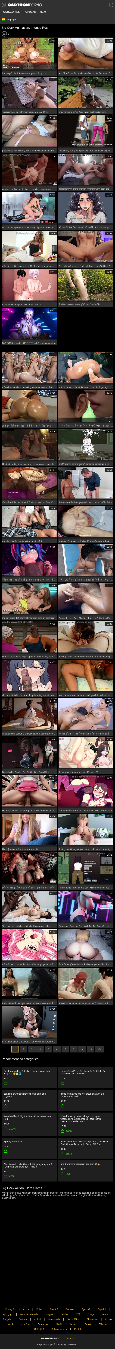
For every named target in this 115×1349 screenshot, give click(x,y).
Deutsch (23, 1309)
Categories (11, 11)
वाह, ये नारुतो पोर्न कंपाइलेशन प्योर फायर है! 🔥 (80, 1162)
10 (90, 1049)
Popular (30, 11)
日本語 (59, 1313)
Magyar (49, 1304)
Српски (108, 1309)
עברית (26, 1299)
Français (7, 1309)
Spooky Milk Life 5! (13, 1140)
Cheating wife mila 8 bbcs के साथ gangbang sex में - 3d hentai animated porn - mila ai (28, 1164)
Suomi (105, 1304)
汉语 (78, 1304)
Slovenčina (92, 1309)
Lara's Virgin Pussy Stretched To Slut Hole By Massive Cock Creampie (83, 1072)
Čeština (64, 1304)
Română (54, 1299)
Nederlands (54, 1309)
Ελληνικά (103, 1313)
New (43, 11)
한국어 (37, 1309)
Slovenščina (73, 1309)
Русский (86, 1299)
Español (102, 1299)
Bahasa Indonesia (29, 1304)
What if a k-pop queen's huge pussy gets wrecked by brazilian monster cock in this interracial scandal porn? (81, 1118)
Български (43, 1313)
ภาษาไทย (25, 1313)
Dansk (88, 1313)
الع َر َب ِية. (8, 1304)
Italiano (73, 1313)
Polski (39, 1299)
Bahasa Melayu (59, 1318)
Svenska (70, 1299)
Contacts (69, 1333)
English (77, 1318)
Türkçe (90, 1304)
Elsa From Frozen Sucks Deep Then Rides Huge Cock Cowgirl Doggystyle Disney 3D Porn (85, 1141)
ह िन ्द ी (39, 1318)
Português (10, 1299)
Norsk (10, 1313)
